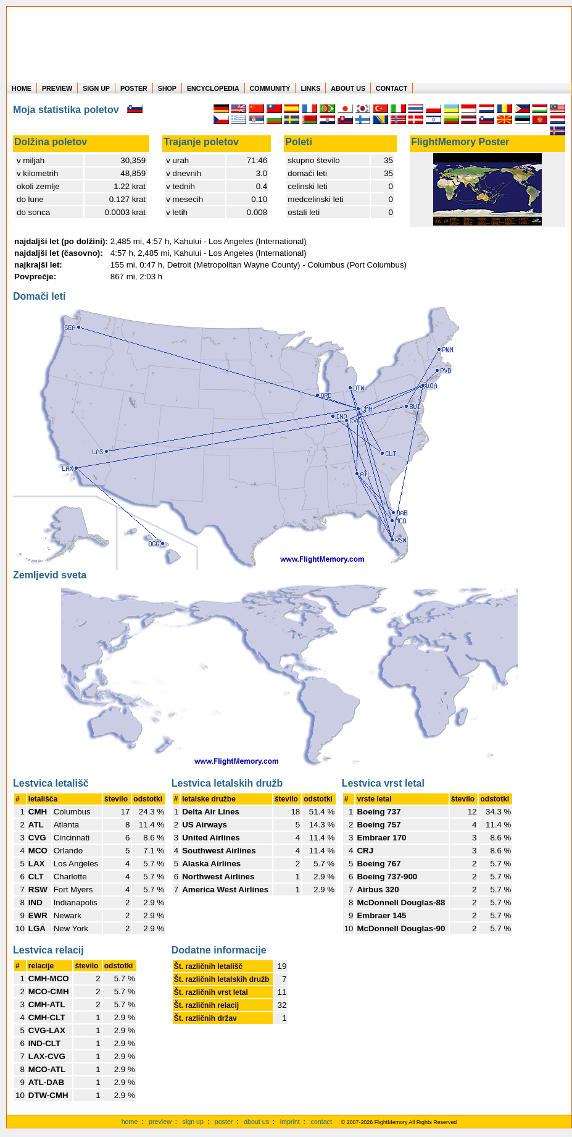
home (130, 1121)
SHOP (167, 88)
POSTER (133, 88)
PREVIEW (57, 88)
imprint (290, 1121)
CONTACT (391, 88)
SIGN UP (96, 88)
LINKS (310, 88)
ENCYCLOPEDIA (213, 88)
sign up (193, 1121)
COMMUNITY (270, 88)
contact (321, 1121)
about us (256, 1121)
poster (224, 1121)
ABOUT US (348, 88)
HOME (21, 88)
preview (160, 1121)
